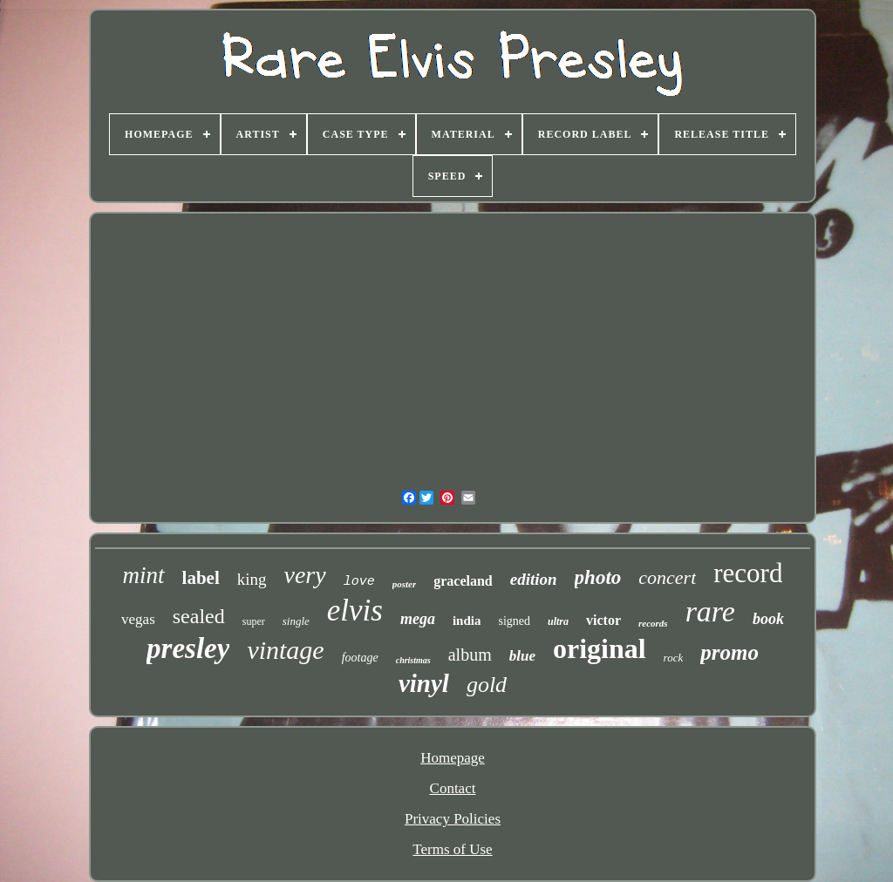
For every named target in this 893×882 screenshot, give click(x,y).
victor (603, 620)
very (305, 574)
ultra (558, 621)
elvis (355, 611)
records (653, 623)
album (470, 654)
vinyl (424, 683)
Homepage (452, 758)
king (252, 579)
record (747, 573)
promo (729, 652)
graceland (463, 580)
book (768, 619)
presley (188, 648)
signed (514, 621)
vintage (285, 649)
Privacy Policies (453, 819)
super (253, 621)
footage (360, 657)
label (201, 577)
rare (710, 611)
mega (417, 619)
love (359, 581)
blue (522, 656)
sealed (199, 616)
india (467, 621)
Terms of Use (452, 849)
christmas (413, 660)
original (599, 648)
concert (667, 577)
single (296, 621)
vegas (138, 619)
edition (533, 579)
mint (144, 575)
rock (674, 657)
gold (487, 684)
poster (404, 584)
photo (598, 577)
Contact (453, 788)
